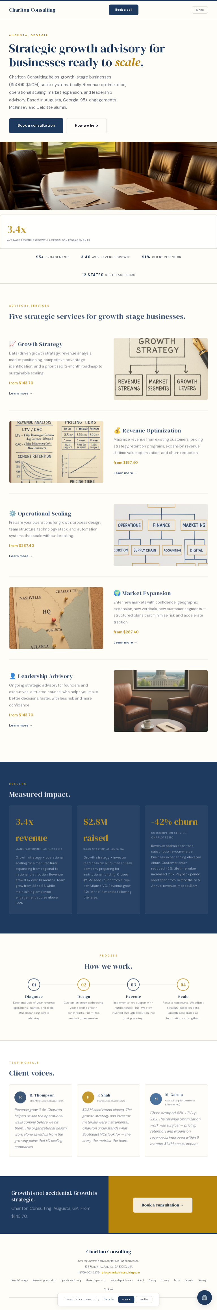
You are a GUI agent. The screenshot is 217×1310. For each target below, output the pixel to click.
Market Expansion (95, 1280)
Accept (126, 1299)
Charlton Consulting (32, 9)
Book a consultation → (163, 1207)
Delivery (202, 1280)
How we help (86, 125)
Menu (200, 10)
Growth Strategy (19, 1280)
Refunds (189, 1280)
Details (108, 1299)
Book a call (123, 10)
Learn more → (21, 396)
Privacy (164, 1280)
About (140, 1280)
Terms (177, 1280)
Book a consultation (36, 125)
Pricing (152, 1280)
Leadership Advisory (121, 1280)
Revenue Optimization (44, 1280)
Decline (144, 1299)
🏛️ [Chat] (204, 1297)
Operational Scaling (71, 1280)
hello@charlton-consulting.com (120, 1272)
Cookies (108, 1289)
